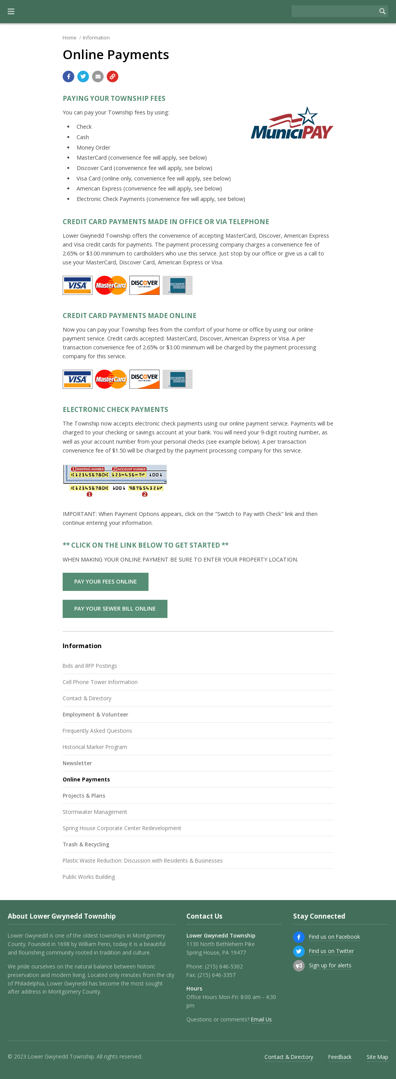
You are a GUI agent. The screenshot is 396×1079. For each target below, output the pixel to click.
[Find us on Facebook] (299, 937)
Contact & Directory (87, 698)
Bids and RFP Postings (90, 665)
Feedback (340, 1056)
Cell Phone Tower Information (100, 682)
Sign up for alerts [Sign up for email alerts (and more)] (330, 965)
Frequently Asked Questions (97, 730)
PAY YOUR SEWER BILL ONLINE (115, 608)
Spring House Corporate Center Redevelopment (122, 828)
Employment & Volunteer (95, 714)
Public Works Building (89, 876)
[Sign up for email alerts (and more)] (299, 966)
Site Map (377, 1056)
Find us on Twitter (331, 951)
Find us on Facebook (334, 936)
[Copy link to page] (112, 76)
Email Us (261, 1019)
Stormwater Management (95, 811)
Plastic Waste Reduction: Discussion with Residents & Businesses (143, 860)
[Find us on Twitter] (299, 951)
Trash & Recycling (86, 844)
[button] (11, 12)
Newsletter (77, 763)
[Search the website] (334, 11)
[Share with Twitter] (83, 76)
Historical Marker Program (95, 747)
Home (70, 37)
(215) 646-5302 (224, 966)
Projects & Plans (84, 795)
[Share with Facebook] (68, 76)
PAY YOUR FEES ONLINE (105, 581)
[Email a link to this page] (98, 76)
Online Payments (86, 779)
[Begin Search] (382, 11)
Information (96, 37)
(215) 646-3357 (217, 975)
